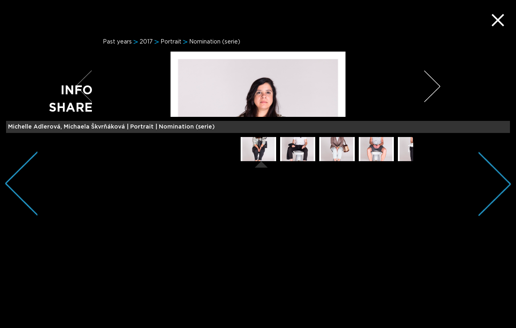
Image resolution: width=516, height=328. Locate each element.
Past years (117, 42)
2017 (146, 42)
